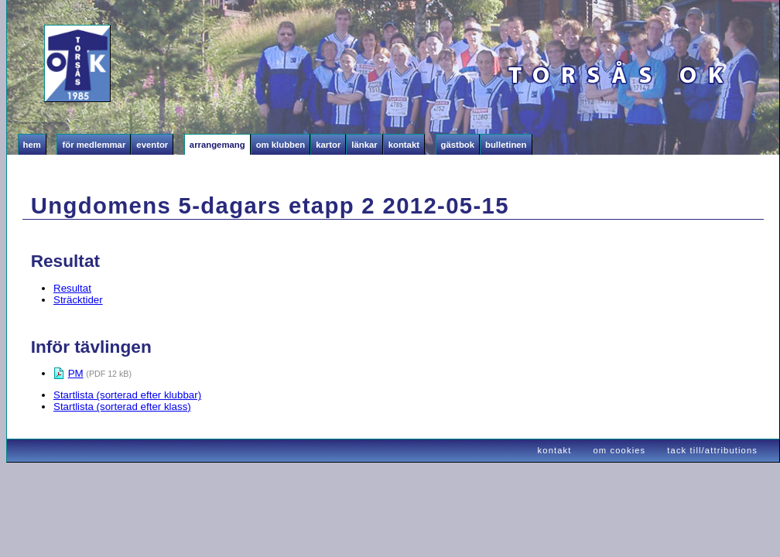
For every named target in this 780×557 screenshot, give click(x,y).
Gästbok (457, 144)
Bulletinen (506, 144)
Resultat (72, 288)
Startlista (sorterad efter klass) (122, 406)
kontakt (555, 450)
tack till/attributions (712, 450)
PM (76, 373)
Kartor (328, 144)
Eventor (152, 144)
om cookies (620, 450)
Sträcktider (78, 300)
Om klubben (281, 144)
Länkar (364, 144)
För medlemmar (93, 144)
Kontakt (403, 144)
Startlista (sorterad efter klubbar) (127, 395)
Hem (32, 144)
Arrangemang (217, 144)
